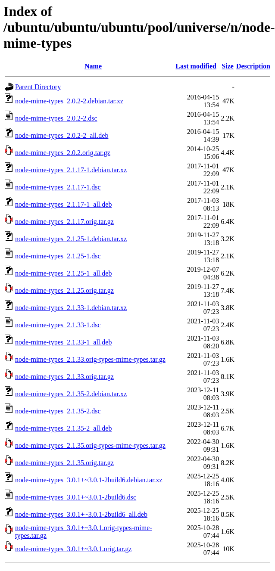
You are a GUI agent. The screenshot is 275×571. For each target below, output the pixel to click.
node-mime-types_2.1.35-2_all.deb (63, 428)
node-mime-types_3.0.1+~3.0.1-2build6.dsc (75, 497)
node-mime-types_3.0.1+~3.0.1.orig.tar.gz (73, 548)
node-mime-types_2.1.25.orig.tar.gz (64, 290)
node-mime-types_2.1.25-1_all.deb (63, 273)
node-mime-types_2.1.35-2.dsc (58, 411)
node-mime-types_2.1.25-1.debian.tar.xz (71, 238)
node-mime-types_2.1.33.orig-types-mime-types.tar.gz (90, 359)
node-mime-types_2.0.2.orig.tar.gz (62, 152)
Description (253, 66)
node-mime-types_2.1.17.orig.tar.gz (64, 221)
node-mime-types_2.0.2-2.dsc (56, 118)
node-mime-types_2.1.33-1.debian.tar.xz (71, 307)
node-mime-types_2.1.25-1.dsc (58, 256)
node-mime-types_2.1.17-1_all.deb (63, 204)
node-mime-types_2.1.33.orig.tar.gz (64, 376)
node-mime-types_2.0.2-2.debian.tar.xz (69, 101)
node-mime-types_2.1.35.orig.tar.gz (64, 462)
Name (93, 66)
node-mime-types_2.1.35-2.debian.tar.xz (71, 393)
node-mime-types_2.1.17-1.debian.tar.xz (71, 170)
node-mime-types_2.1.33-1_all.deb (63, 342)
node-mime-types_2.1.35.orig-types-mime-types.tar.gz (90, 445)
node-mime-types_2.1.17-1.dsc (58, 187)
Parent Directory (38, 86)
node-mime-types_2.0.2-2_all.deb (61, 135)
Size (228, 66)
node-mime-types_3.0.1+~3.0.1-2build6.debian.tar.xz (88, 480)
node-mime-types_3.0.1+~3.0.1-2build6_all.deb (81, 514)
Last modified (195, 66)
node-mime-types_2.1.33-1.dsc (58, 325)
